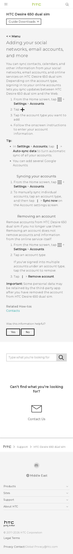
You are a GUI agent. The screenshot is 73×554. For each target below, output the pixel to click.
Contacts (13, 310)
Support (22, 446)
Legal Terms (12, 538)
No (28, 332)
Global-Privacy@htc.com (41, 546)
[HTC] (36, 4)
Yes (13, 332)
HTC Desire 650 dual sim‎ (50, 446)
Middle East (39, 475)
